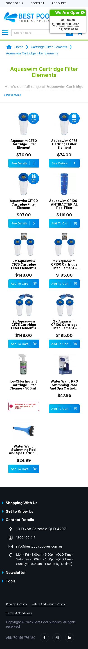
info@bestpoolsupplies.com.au (39, 546)
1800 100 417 (14, 3)
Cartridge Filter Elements (49, 47)
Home (19, 47)
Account (59, 3)
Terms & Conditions (19, 613)
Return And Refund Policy (48, 604)
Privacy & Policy (16, 604)
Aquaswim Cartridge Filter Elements (32, 53)
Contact (38, 3)
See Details (23, 163)
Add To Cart (64, 223)
